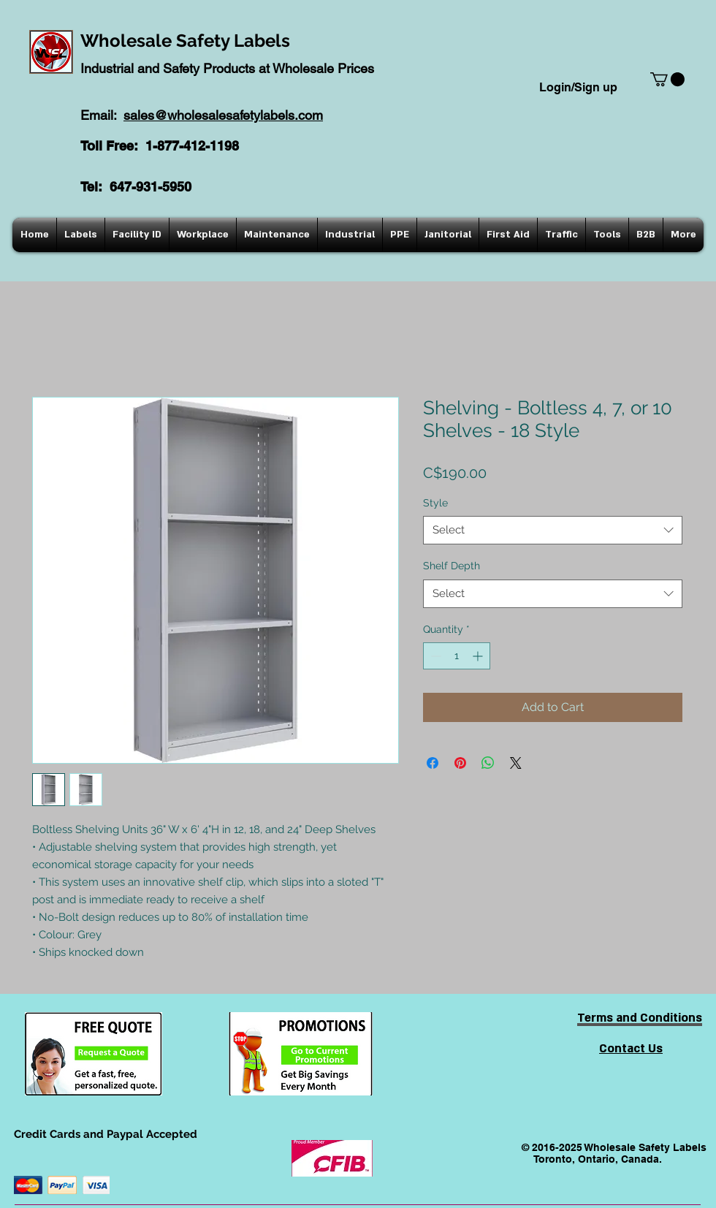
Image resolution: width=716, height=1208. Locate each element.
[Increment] (479, 656)
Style (435, 503)
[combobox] (552, 530)
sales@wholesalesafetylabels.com (223, 115)
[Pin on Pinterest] (460, 763)
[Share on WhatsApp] (488, 763)
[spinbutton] (456, 656)
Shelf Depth (451, 565)
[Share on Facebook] (432, 763)
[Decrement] (434, 656)
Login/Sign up (578, 87)
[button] (667, 79)
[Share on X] (516, 763)
